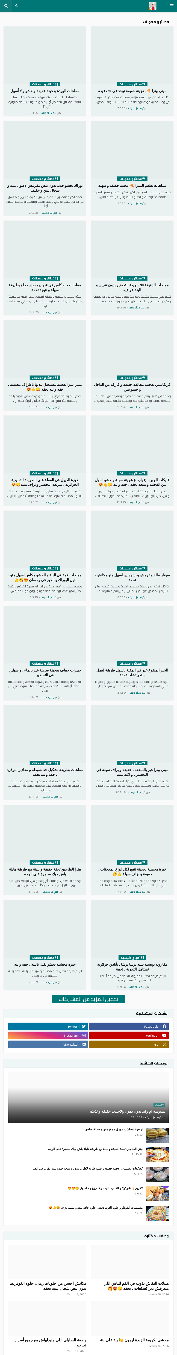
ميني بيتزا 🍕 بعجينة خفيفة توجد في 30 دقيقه (132, 91)
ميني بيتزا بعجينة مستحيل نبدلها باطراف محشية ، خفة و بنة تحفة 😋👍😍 (45, 387)
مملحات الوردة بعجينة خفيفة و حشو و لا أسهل (44, 91)
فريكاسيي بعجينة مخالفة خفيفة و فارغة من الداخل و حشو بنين (132, 387)
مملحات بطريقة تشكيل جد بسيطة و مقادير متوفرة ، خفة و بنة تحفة (45, 772)
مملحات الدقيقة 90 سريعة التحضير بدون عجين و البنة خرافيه (132, 287)
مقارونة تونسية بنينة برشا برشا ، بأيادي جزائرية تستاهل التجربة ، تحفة (132, 966)
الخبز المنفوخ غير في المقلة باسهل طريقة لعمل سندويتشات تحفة (132, 672)
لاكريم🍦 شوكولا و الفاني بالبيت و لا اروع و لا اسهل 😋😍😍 (105, 1188)
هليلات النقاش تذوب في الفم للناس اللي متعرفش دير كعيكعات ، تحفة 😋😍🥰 (136, 1286)
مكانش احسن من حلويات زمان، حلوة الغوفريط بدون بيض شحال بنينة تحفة (48, 1286)
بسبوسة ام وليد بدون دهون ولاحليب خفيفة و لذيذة (127, 1111)
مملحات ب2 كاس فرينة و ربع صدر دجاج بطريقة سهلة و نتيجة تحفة (45, 287)
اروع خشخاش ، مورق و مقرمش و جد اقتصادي (114, 1129)
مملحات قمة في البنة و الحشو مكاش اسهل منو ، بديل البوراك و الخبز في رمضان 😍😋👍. (45, 577)
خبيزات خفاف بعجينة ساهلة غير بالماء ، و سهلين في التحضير (45, 672)
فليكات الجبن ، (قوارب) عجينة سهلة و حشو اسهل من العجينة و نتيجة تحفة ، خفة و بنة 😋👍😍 (132, 482)
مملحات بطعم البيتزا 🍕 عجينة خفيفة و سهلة (132, 186)
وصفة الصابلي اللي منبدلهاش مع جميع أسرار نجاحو (50, 1342)
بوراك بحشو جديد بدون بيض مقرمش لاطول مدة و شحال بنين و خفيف (45, 188)
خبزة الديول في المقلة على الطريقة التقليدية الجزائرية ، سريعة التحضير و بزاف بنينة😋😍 (45, 482)
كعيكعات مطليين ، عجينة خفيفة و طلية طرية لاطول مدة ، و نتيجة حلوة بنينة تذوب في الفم (88, 1168)
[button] (171, 6)
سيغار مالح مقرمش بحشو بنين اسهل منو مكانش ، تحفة (132, 577)
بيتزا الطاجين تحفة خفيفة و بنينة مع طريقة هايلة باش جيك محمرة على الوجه (45, 871)
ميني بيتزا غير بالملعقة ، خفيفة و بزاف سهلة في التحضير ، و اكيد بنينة (132, 772)
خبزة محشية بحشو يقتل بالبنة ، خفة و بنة (45, 964)
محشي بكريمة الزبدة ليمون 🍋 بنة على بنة (134, 1340)
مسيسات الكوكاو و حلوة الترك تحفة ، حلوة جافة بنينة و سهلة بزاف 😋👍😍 (96, 1207)
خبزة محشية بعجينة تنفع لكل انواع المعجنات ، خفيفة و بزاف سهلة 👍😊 (132, 871)
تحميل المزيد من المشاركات (88, 999)
